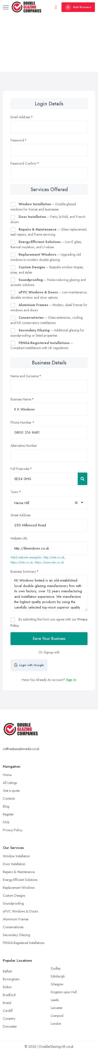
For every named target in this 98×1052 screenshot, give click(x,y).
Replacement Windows (19, 887)
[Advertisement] (49, 43)
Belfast (7, 971)
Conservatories (13, 927)
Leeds (55, 1000)
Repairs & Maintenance (19, 871)
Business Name (20, 399)
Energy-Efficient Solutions (20, 879)
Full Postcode (19, 468)
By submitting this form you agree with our (49, 622)
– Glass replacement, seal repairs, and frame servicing (48, 232)
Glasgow (57, 984)
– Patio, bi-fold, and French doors (47, 219)
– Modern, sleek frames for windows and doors (48, 307)
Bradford (9, 995)
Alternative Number (23, 445)
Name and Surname (24, 376)
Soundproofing (13, 903)
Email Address (20, 117)
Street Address (20, 515)
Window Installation (16, 856)
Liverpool (57, 1015)
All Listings (10, 782)
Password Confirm (23, 163)
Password (17, 140)
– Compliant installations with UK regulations (41, 345)
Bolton (7, 987)
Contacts (9, 798)
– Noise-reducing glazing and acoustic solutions (48, 282)
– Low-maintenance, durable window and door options (48, 295)
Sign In (71, 679)
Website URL (19, 538)
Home (7, 774)
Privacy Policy (12, 830)
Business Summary (23, 571)
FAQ (6, 822)
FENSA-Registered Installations (23, 942)
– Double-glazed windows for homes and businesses (43, 207)
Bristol (7, 1002)
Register (8, 814)
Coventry (9, 1018)
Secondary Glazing (16, 935)
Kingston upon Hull (64, 992)
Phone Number (20, 422)
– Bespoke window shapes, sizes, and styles (47, 270)
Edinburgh (58, 976)
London (56, 1023)
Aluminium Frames (15, 919)
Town (14, 492)
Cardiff (8, 1010)
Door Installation (14, 864)
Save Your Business (49, 638)
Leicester (57, 1007)
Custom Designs (14, 895)
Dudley (56, 968)
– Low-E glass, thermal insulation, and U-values (46, 244)
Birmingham (11, 979)
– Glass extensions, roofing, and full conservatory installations (46, 320)
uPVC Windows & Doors (20, 911)
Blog (6, 806)
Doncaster (10, 1026)
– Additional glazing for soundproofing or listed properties (47, 333)
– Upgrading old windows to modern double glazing (45, 257)
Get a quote (11, 790)
